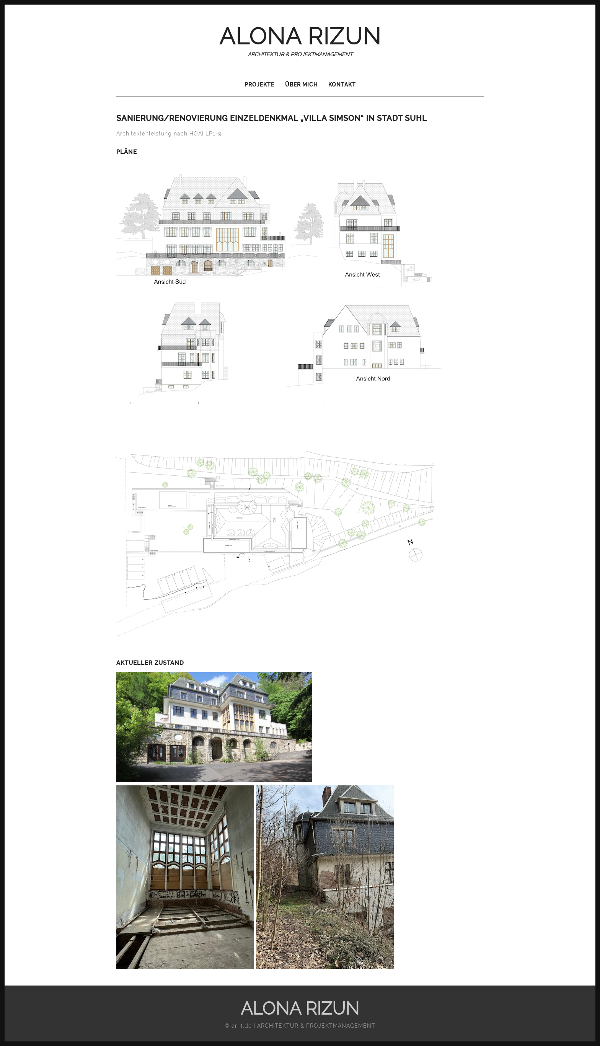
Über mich (301, 85)
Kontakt (342, 85)
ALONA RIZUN (300, 36)
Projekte (259, 85)
